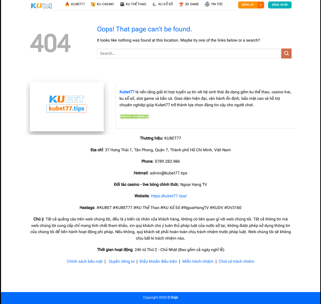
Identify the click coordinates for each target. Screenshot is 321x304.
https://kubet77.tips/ (169, 196)
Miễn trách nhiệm (198, 261)
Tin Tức (214, 4)
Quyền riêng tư (121, 261)
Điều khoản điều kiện (158, 261)
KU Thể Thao (133, 4)
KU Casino (102, 4)
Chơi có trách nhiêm (236, 261)
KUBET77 (75, 4)
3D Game (189, 4)
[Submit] (286, 53)
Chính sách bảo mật (85, 261)
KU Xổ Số (162, 4)
